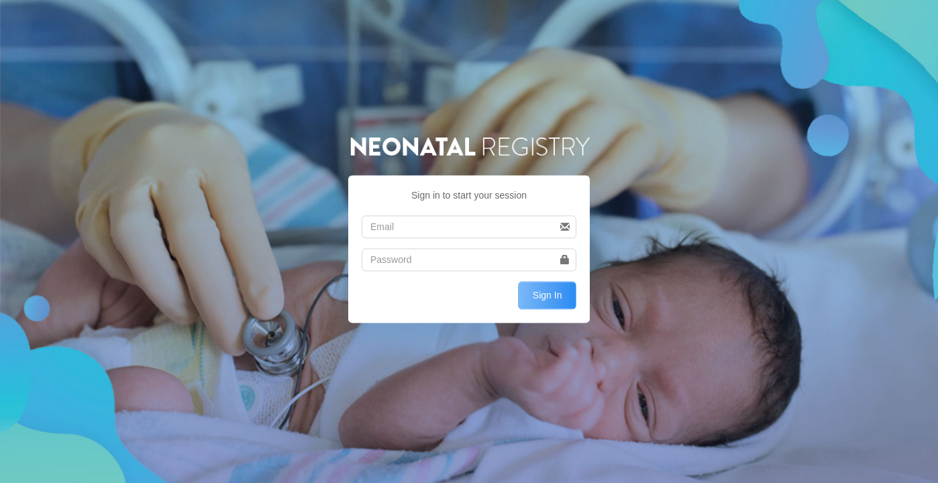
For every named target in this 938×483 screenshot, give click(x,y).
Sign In (547, 295)
